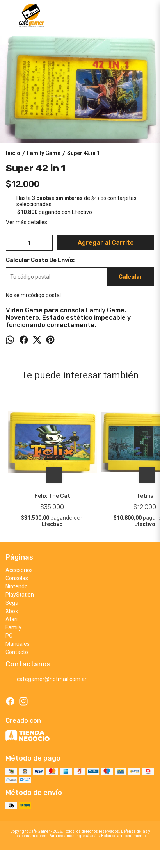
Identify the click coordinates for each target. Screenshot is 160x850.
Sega (11, 603)
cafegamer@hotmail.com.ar (46, 679)
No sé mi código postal (33, 295)
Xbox (11, 611)
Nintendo (16, 586)
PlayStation (19, 595)
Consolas (16, 578)
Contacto (16, 652)
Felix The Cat (52, 496)
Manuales (17, 644)
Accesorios (19, 570)
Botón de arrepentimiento (123, 836)
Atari (11, 619)
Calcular (130, 277)
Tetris (145, 496)
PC (8, 636)
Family (13, 627)
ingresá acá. (87, 836)
